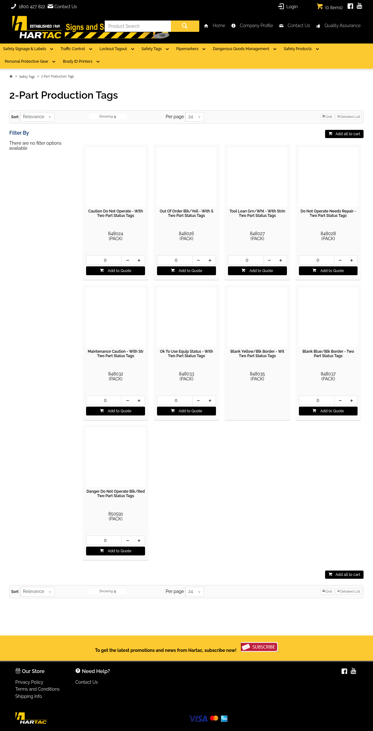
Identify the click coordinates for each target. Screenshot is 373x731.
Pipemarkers (187, 49)
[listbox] (37, 117)
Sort (15, 117)
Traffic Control (73, 49)
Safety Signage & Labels (24, 49)
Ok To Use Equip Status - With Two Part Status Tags (186, 353)
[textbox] (138, 26)
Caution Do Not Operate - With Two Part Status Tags (115, 213)
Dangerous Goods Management (241, 49)
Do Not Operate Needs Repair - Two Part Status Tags (328, 213)
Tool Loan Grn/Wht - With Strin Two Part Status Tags (257, 213)
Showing (107, 116)
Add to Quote (119, 271)
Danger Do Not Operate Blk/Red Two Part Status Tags (115, 493)
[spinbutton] (103, 260)
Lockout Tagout (113, 49)
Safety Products (298, 49)
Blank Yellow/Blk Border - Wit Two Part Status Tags (257, 353)
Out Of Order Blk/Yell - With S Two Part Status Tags (186, 213)
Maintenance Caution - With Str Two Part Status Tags (115, 353)
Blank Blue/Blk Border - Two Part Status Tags (328, 353)
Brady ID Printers (77, 61)
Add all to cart (347, 134)
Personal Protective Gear (26, 61)
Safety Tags (152, 49)
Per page (175, 116)
